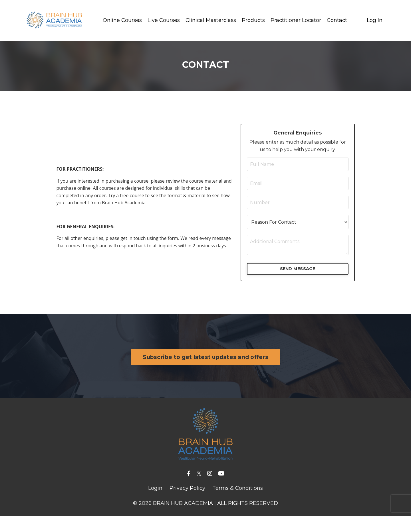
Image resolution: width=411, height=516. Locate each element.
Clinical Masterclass (211, 20)
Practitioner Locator (296, 20)
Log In (374, 20)
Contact (337, 20)
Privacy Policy (187, 488)
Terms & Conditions (237, 488)
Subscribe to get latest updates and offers (205, 357)
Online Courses (122, 20)
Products (253, 20)
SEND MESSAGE (297, 268)
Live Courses (164, 20)
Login (155, 488)
